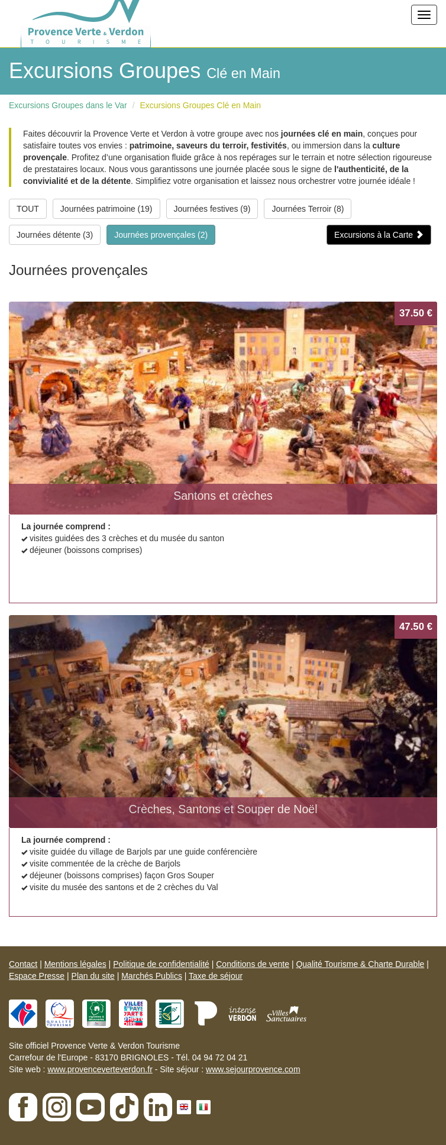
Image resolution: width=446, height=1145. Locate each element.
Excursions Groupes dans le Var (68, 105)
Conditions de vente (252, 964)
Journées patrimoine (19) (106, 209)
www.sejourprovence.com (253, 1069)
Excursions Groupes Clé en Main (200, 105)
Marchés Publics (151, 976)
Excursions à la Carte (379, 235)
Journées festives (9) (212, 209)
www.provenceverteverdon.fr (99, 1069)
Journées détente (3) (55, 235)
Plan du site (93, 976)
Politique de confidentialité (161, 964)
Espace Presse (36, 976)
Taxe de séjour (216, 976)
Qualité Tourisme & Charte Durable (360, 964)
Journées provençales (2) (161, 235)
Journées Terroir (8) (308, 209)
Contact (23, 964)
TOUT (28, 209)
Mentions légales (75, 964)
